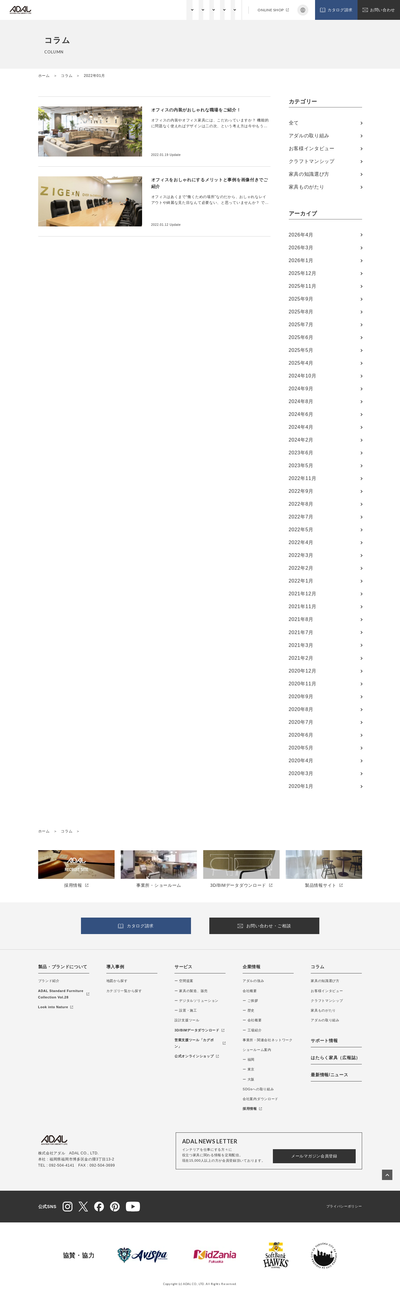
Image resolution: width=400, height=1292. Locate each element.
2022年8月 (301, 504)
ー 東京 (249, 1069)
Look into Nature (55, 1007)
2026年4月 (301, 234)
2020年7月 (301, 722)
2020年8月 (301, 709)
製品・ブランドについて (90, 10)
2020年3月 (301, 773)
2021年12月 (303, 593)
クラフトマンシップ (312, 161)
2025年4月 (301, 363)
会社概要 (250, 991)
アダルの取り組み (309, 135)
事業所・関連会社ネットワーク (268, 1040)
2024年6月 (301, 414)
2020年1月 (301, 786)
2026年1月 (301, 260)
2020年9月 (301, 696)
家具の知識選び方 (309, 174)
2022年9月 (301, 491)
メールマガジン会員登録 (314, 1156)
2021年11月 (303, 606)
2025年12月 (303, 273)
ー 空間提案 (183, 981)
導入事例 (115, 966)
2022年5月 (301, 529)
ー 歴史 (249, 1010)
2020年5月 (301, 747)
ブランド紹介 (49, 981)
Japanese (302, 10)
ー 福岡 (249, 1059)
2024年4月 (301, 427)
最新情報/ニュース (329, 1074)
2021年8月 (301, 619)
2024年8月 (301, 401)
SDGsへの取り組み (258, 1089)
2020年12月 (303, 670)
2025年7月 (301, 324)
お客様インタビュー (312, 148)
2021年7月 (301, 632)
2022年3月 (301, 555)
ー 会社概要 (252, 1020)
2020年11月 (303, 683)
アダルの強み (253, 981)
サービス (155, 10)
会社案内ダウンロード (260, 1099)
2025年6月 (301, 337)
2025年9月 (301, 298)
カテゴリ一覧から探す (124, 991)
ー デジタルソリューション (196, 1000)
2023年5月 (301, 465)
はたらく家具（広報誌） (335, 1057)
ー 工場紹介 (252, 1030)
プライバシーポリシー (344, 1206)
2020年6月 (301, 735)
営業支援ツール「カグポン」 (200, 1043)
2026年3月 (301, 247)
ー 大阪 (249, 1079)
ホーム (44, 76)
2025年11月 (303, 286)
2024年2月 (301, 439)
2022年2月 (301, 568)
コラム (203, 10)
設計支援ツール (187, 1020)
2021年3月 (301, 645)
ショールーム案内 (257, 1050)
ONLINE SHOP (273, 10)
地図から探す (117, 981)
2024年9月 (301, 388)
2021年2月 (301, 658)
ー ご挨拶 (250, 1000)
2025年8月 (301, 311)
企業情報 (180, 10)
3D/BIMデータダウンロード (199, 1030)
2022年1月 (301, 580)
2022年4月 (301, 542)
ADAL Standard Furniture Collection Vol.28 (63, 994)
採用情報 (252, 1108)
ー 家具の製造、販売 (191, 991)
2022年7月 (301, 516)
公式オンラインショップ (196, 1056)
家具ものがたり (307, 186)
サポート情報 (230, 10)
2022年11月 (303, 478)
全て (294, 122)
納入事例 (130, 10)
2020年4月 (301, 760)
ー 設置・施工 (185, 1010)
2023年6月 (301, 452)
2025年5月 (301, 350)
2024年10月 (303, 375)
